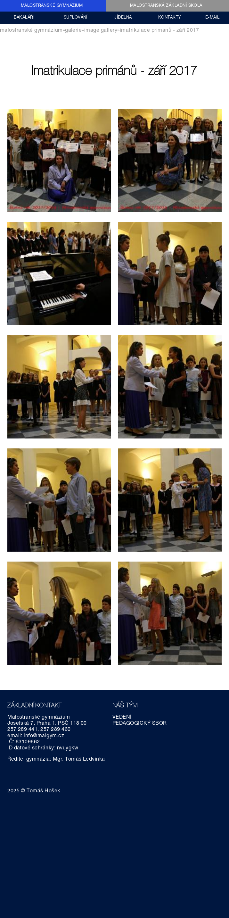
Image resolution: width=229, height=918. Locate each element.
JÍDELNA (123, 18)
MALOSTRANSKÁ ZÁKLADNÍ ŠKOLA (166, 6)
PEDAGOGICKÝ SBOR (139, 723)
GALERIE (73, 30)
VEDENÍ (122, 717)
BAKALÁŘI (24, 18)
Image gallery (100, 30)
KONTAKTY (169, 18)
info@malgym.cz (44, 736)
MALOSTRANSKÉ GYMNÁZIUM (52, 6)
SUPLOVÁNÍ (75, 18)
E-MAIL (212, 18)
